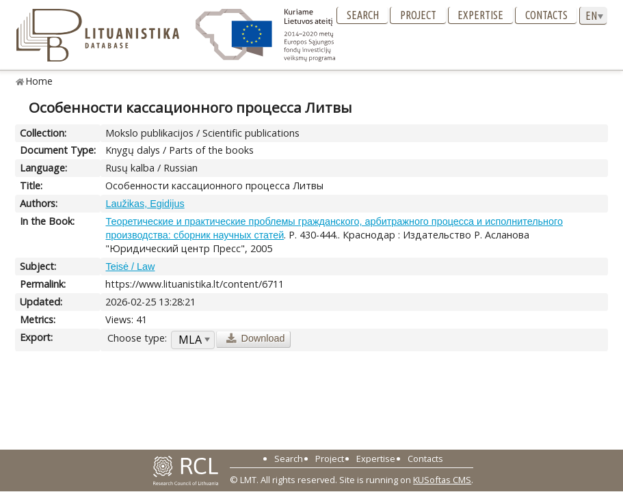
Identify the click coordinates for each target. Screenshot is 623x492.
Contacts (546, 15)
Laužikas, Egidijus (144, 203)
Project (418, 15)
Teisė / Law (130, 266)
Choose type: (137, 337)
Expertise (480, 15)
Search (363, 15)
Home (39, 80)
